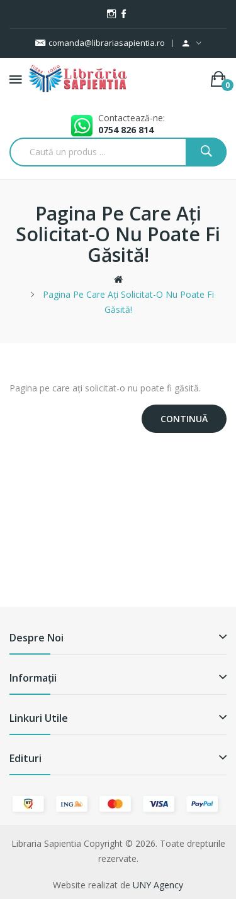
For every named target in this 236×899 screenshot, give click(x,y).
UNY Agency (158, 885)
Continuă (184, 419)
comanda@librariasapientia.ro (100, 43)
